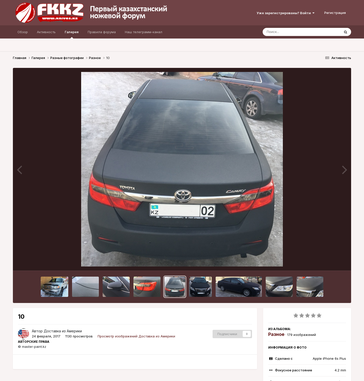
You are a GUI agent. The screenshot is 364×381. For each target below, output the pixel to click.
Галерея (72, 34)
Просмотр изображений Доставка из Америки (136, 336)
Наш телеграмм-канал (143, 32)
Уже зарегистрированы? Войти (285, 13)
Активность (46, 32)
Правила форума (102, 32)
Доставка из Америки (63, 331)
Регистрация (335, 13)
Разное (276, 334)
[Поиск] (292, 32)
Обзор (22, 32)
